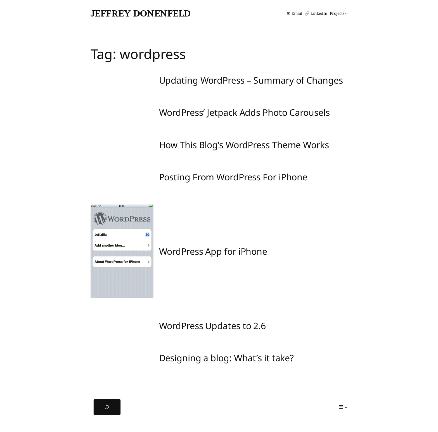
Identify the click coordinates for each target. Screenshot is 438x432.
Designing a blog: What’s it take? (226, 358)
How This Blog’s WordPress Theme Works (244, 145)
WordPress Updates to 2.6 (212, 326)
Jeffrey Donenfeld (141, 13)
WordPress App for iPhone (213, 251)
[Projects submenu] (338, 13)
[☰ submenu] (343, 407)
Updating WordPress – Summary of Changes (251, 80)
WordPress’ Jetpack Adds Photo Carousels (244, 112)
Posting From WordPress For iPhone (233, 177)
